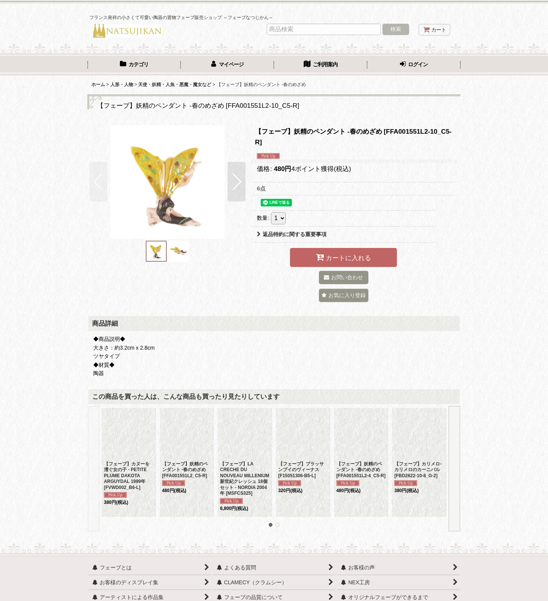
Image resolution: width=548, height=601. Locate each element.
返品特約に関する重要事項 (292, 234)
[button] (98, 181)
